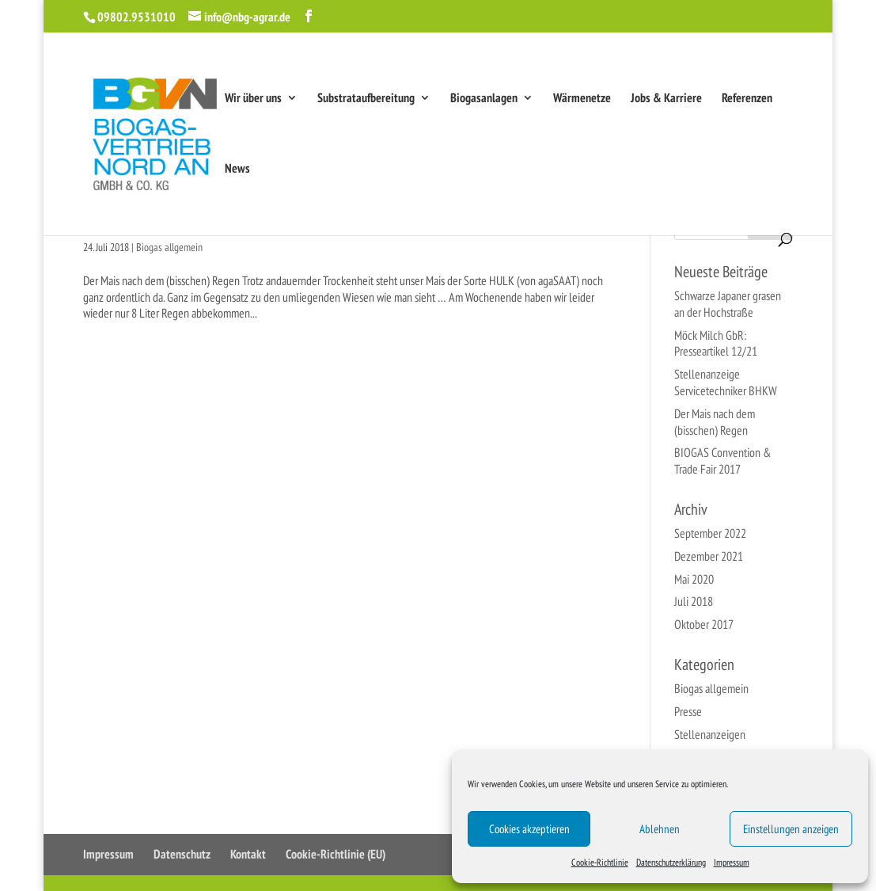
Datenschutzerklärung (671, 862)
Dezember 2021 (708, 556)
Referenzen (747, 98)
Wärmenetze (582, 98)
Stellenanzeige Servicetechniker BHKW (725, 382)
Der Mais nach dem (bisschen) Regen (714, 422)
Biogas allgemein (169, 247)
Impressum (731, 862)
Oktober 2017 (704, 624)
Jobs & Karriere (666, 98)
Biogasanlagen (484, 98)
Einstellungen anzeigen (791, 828)
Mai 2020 (694, 579)
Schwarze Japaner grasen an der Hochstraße (727, 303)
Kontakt (248, 854)
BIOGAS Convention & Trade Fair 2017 (723, 460)
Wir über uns (253, 98)
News (237, 169)
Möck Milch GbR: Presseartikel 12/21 (715, 343)
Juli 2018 (693, 601)
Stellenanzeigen (709, 734)
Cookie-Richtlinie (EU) (335, 854)
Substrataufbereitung (366, 98)
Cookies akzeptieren (529, 828)
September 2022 (710, 533)
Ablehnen (659, 828)
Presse (688, 711)
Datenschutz (182, 854)
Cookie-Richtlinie (599, 862)
